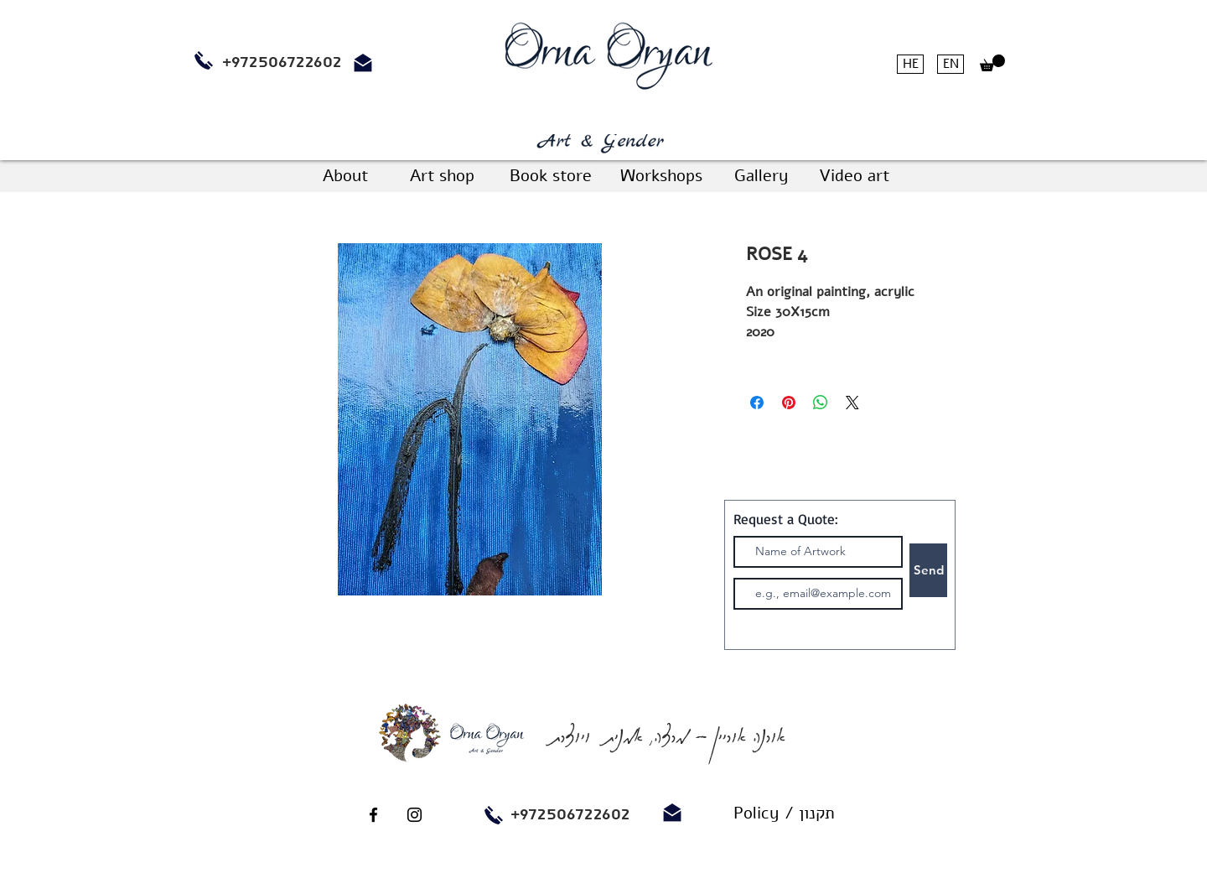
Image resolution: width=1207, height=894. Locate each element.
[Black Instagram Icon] (414, 814)
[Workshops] (661, 176)
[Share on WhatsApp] (821, 402)
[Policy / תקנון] (783, 813)
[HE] (910, 64)
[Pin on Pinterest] (789, 402)
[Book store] (550, 176)
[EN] (950, 64)
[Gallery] (761, 176)
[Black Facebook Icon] (373, 814)
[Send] (928, 570)
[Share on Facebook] (757, 402)
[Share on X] (852, 402)
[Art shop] (441, 176)
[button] (992, 63)
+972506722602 (570, 814)
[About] (345, 176)
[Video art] (853, 176)
